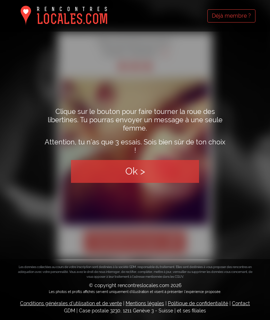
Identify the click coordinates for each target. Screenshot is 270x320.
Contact (241, 303)
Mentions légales (145, 303)
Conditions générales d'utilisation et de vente (71, 303)
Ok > (135, 171)
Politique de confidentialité (198, 303)
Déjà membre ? (231, 15)
